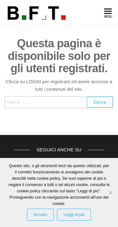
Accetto (40, 214)
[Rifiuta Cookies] (110, 192)
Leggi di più (74, 214)
